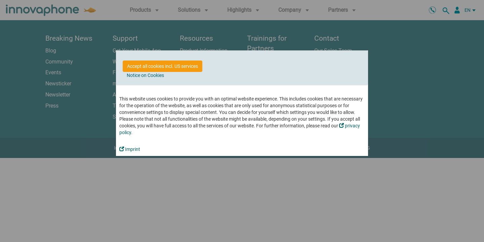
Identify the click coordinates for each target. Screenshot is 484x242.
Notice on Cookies (145, 75)
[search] (447, 10)
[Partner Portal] (457, 10)
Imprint (129, 149)
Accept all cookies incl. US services (162, 66)
